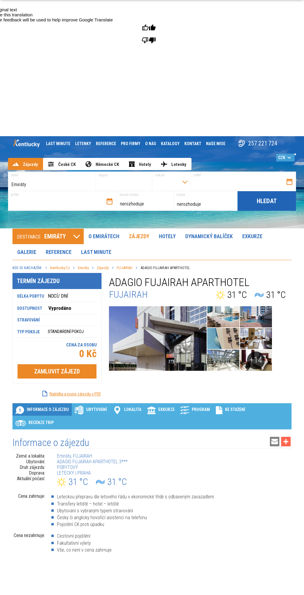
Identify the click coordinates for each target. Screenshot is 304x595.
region (103, 175)
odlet (197, 175)
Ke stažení (230, 410)
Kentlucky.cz (60, 268)
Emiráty (83, 268)
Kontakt (192, 143)
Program (195, 410)
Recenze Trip (34, 423)
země (14, 175)
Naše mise (215, 143)
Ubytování (91, 410)
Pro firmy (130, 143)
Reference (106, 143)
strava (180, 195)
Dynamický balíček (209, 236)
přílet (15, 195)
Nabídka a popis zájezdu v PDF (75, 393)
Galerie (26, 252)
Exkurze (252, 236)
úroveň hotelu (129, 195)
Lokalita (127, 410)
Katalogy (170, 143)
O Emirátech (103, 236)
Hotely (167, 236)
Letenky (83, 143)
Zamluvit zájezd (57, 371)
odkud (159, 175)
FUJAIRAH (124, 268)
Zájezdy (139, 236)
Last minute (58, 143)
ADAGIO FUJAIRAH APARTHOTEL (165, 268)
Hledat (267, 201)
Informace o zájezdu (42, 410)
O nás (150, 143)
